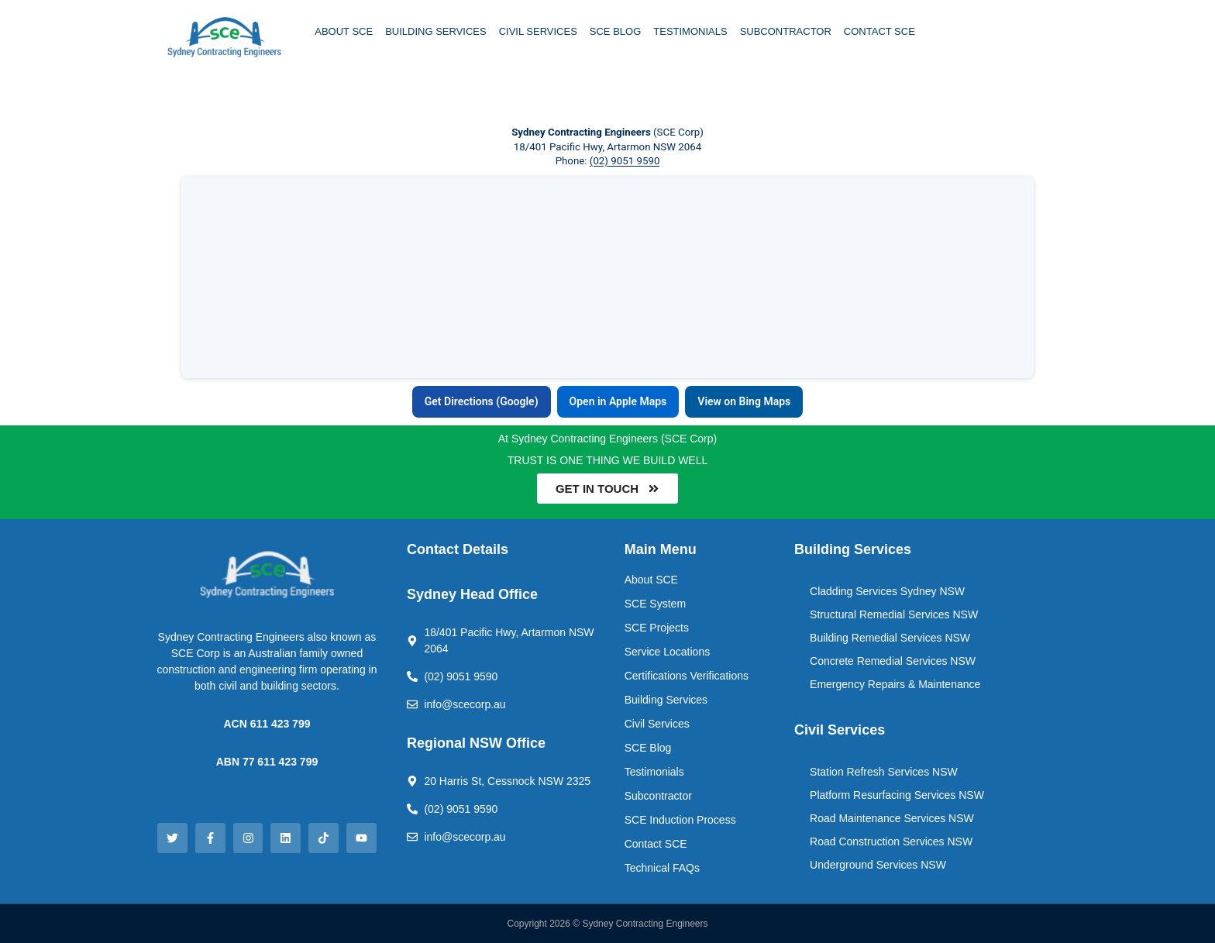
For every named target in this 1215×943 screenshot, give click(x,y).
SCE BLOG (615, 31)
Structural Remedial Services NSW (894, 614)
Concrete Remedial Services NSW (893, 661)
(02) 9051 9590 (625, 161)
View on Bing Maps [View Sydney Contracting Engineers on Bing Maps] (743, 401)
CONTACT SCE (879, 31)
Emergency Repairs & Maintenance (895, 684)
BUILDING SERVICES (436, 31)
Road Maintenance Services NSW (892, 818)
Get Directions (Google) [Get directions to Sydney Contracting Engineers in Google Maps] (482, 401)
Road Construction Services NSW (891, 841)
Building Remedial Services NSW (890, 638)
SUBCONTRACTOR (785, 31)
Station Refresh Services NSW (884, 772)
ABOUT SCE (344, 31)
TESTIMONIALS (690, 31)
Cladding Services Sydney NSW (887, 591)
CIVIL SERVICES (538, 31)
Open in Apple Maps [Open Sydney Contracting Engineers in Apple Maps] (618, 401)
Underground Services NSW (878, 865)
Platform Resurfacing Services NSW (897, 795)
